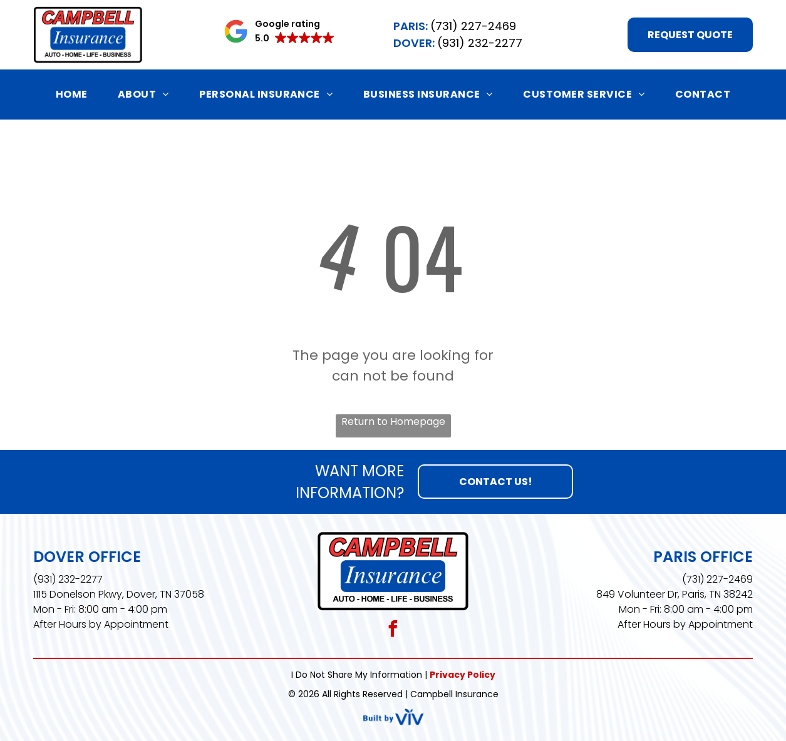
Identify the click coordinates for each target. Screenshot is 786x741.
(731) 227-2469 (717, 579)
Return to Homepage (393, 421)
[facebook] (392, 630)
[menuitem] (71, 94)
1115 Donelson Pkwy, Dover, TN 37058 (118, 594)
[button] (279, 31)
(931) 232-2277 (68, 579)
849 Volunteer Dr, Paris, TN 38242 (674, 594)
